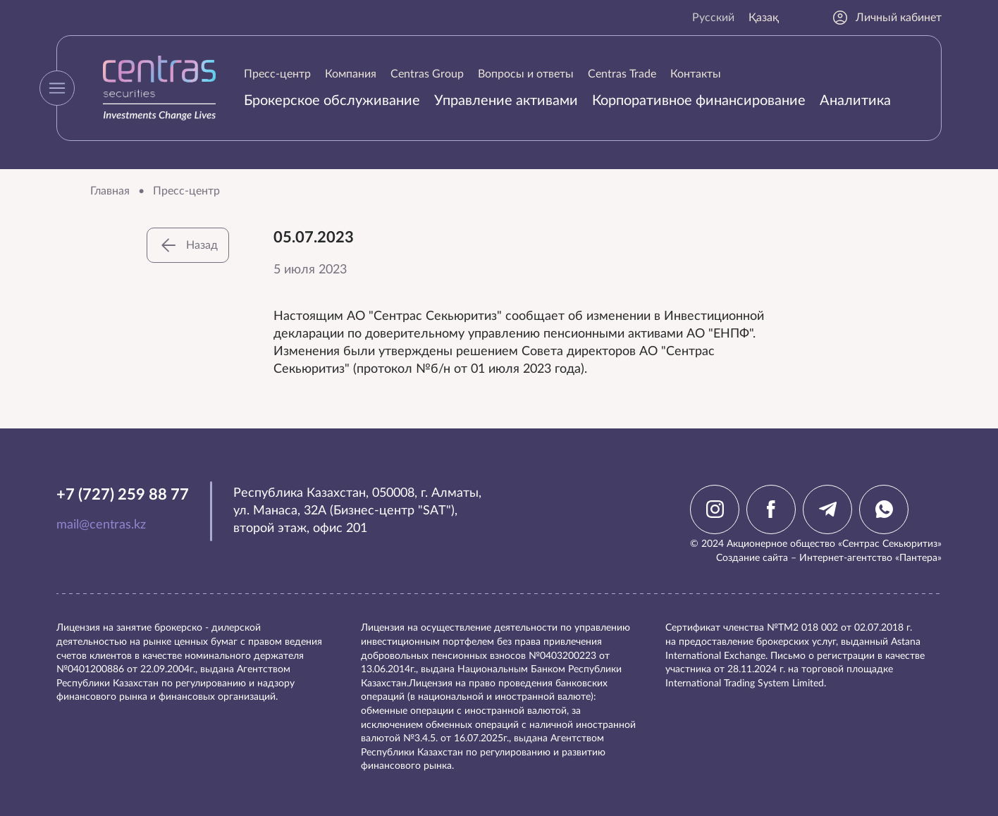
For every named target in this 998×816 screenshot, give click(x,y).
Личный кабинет (887, 17)
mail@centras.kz (101, 525)
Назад (188, 245)
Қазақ (763, 17)
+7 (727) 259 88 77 (122, 494)
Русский (713, 17)
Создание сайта (752, 558)
